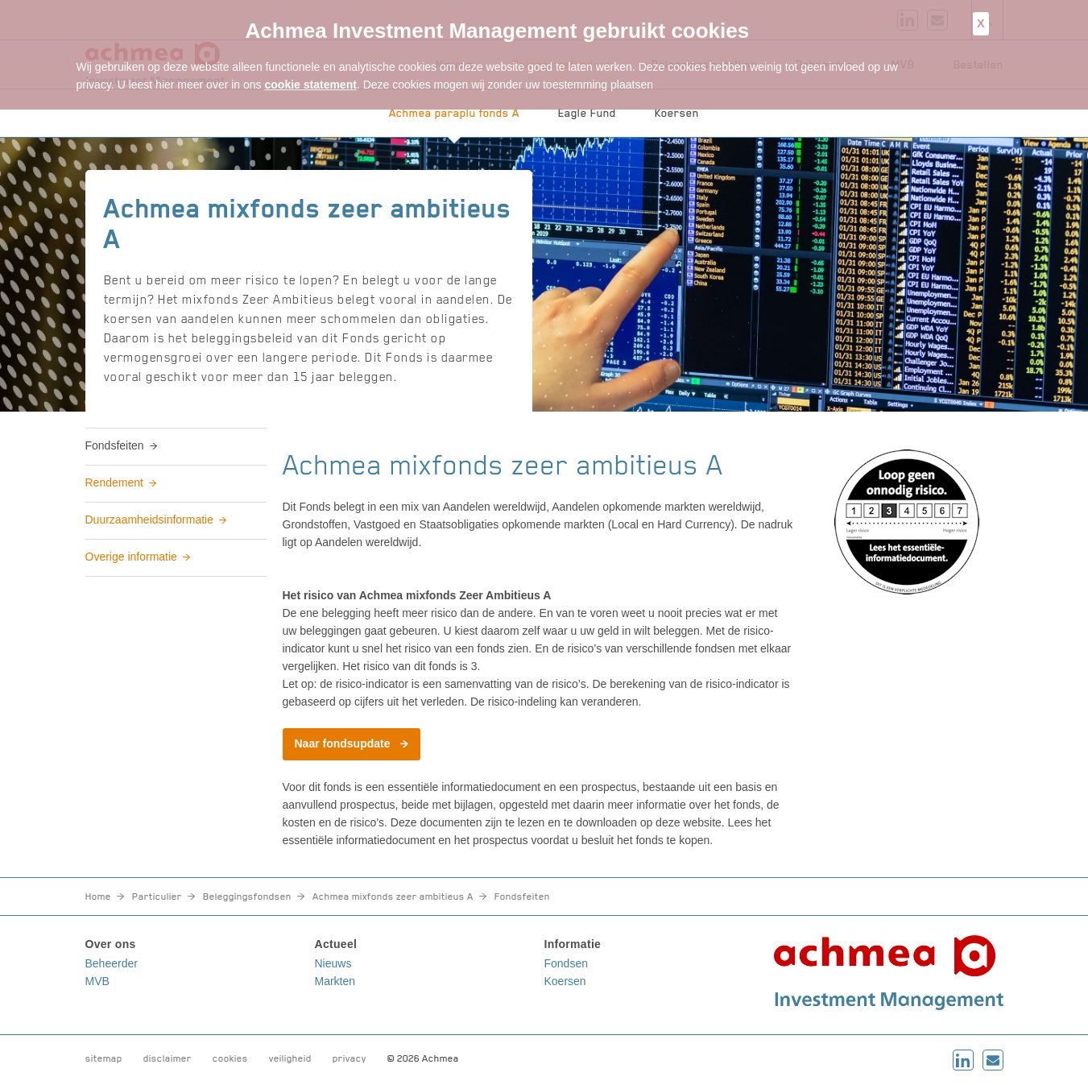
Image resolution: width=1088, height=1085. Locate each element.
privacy (349, 1058)
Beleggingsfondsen (247, 896)
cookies (230, 1058)
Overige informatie (131, 556)
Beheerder (111, 963)
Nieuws (333, 963)
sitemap (103, 1058)
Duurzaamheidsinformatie (149, 519)
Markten (335, 981)
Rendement (114, 482)
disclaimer (167, 1058)
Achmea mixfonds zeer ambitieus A (393, 896)
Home (98, 896)
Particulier (157, 896)
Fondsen (566, 963)
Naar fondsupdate (343, 743)
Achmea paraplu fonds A (454, 112)
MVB (97, 981)
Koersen (677, 112)
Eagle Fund (587, 112)
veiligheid (290, 1058)
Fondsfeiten (114, 445)
